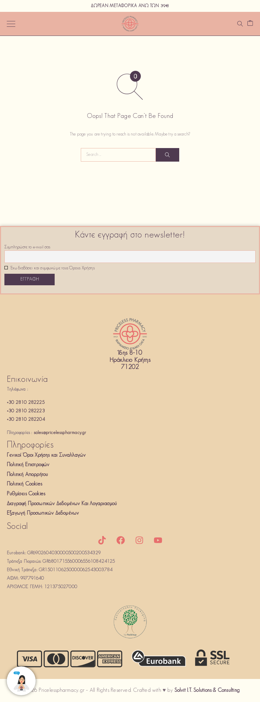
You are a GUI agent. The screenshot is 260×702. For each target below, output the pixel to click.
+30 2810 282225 (25, 402)
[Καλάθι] (250, 24)
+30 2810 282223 (26, 411)
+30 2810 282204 (26, 419)
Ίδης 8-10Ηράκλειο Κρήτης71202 (130, 360)
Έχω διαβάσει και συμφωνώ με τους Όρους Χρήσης (49, 268)
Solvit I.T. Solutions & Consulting (207, 690)
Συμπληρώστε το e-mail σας (27, 247)
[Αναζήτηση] (240, 24)
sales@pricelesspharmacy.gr (60, 432)
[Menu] (11, 24)
